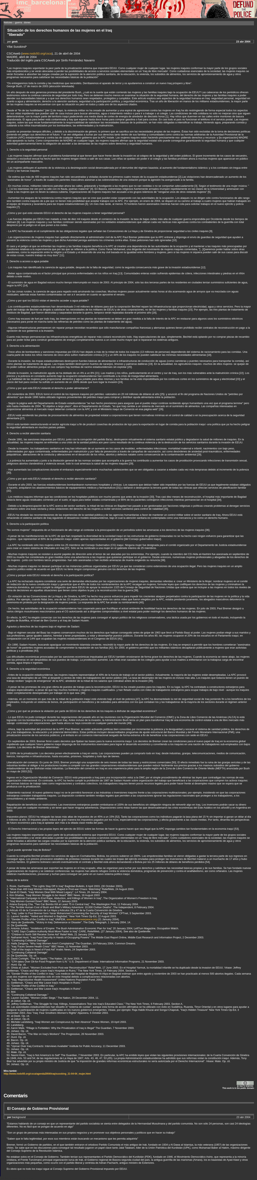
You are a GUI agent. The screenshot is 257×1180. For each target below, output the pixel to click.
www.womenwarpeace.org (81, 919)
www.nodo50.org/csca (37, 53)
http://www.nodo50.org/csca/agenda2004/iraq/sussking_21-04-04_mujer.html (47, 1073)
